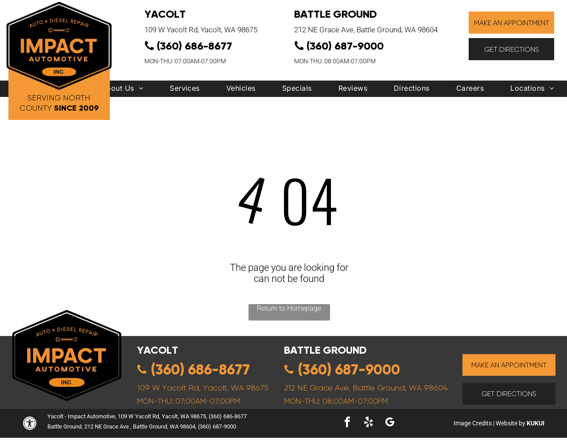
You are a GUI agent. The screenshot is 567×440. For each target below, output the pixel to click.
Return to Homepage (289, 308)
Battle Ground (335, 14)
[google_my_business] (390, 423)
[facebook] (347, 423)
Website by (510, 423)
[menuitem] (122, 90)
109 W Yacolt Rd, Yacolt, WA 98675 (200, 29)
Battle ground (325, 350)
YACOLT (165, 14)
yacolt (157, 350)
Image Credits (473, 423)
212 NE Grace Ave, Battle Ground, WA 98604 (366, 29)
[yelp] (368, 423)
